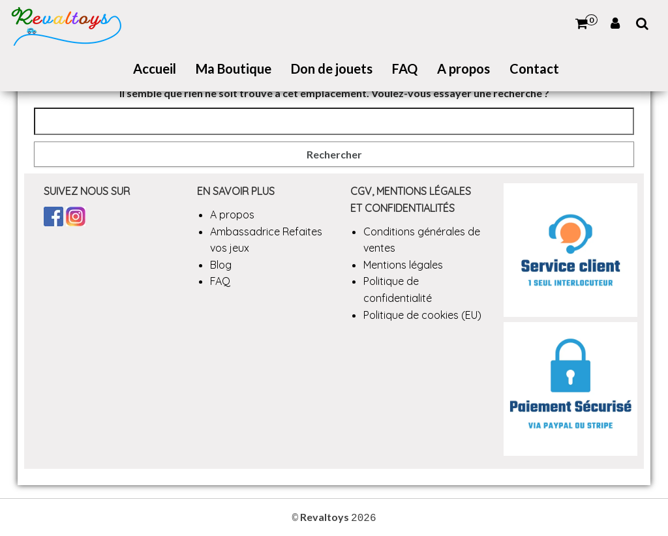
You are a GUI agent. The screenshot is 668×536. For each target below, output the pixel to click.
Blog (221, 264)
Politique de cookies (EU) (422, 314)
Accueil (154, 68)
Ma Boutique (233, 68)
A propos (463, 68)
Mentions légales (403, 264)
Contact (534, 68)
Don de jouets (331, 68)
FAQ (405, 68)
